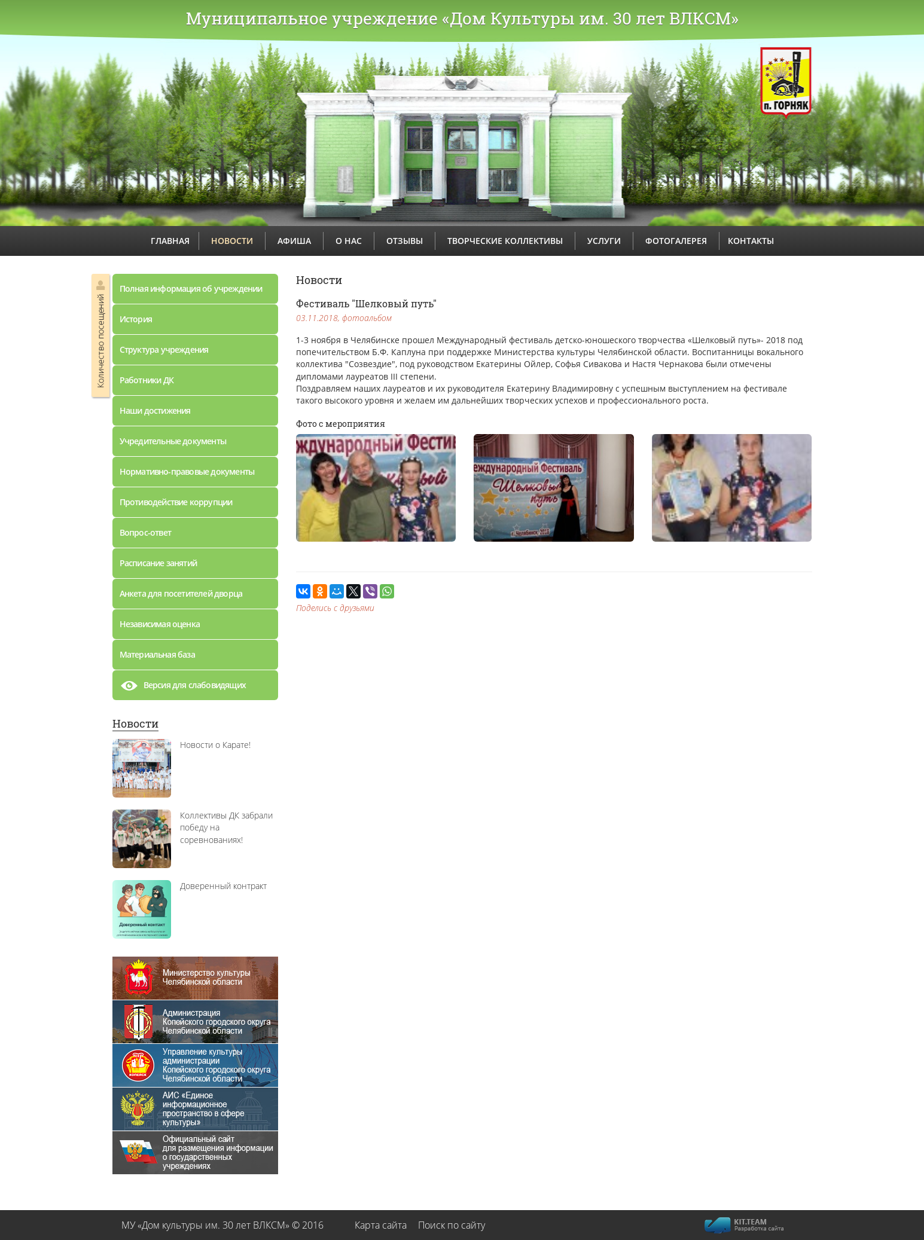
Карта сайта (381, 1225)
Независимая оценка (160, 624)
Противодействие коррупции (176, 502)
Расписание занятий (158, 563)
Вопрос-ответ (145, 532)
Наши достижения (155, 410)
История (136, 319)
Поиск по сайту (451, 1225)
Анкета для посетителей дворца (181, 593)
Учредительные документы (173, 441)
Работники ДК (146, 380)
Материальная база (157, 654)
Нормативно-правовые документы (187, 471)
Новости (135, 723)
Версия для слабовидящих (183, 688)
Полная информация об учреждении (191, 288)
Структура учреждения (164, 349)
